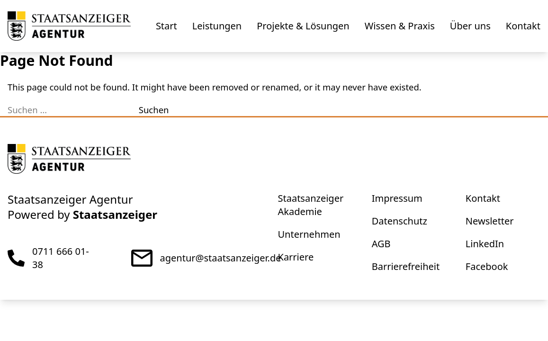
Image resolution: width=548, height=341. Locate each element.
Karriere (296, 257)
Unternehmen (309, 234)
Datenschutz (399, 221)
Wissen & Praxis (400, 25)
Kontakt (523, 25)
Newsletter (490, 221)
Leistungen (217, 25)
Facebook (487, 266)
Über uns (470, 25)
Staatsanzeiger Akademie (311, 205)
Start (166, 25)
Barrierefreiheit (406, 266)
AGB (381, 243)
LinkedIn (485, 243)
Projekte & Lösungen (303, 25)
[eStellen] (69, 26)
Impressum (397, 198)
